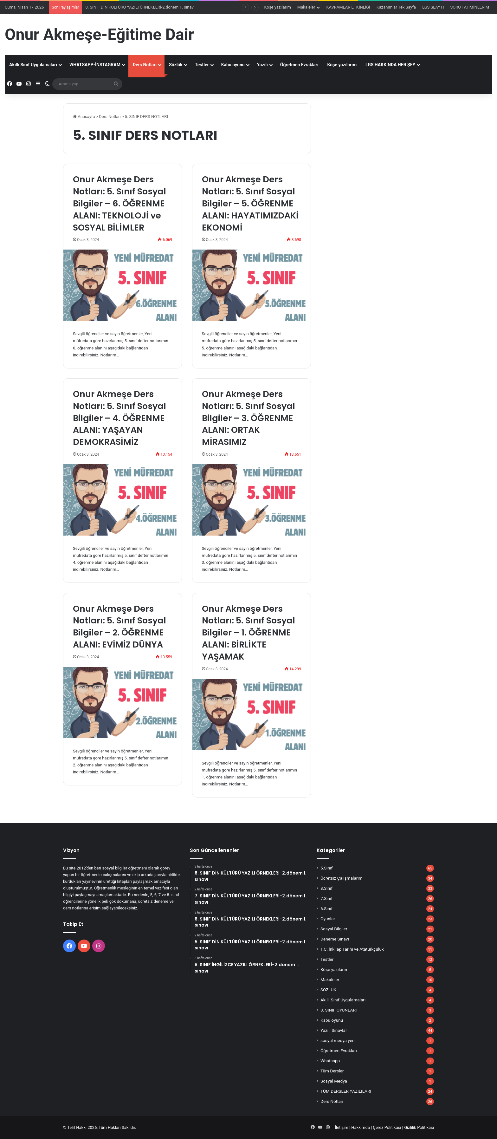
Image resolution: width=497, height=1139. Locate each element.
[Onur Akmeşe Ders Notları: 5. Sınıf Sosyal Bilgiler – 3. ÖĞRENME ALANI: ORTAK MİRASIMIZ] (251, 500)
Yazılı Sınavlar (333, 1030)
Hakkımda (360, 1127)
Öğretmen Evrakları (299, 64)
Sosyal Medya (333, 1081)
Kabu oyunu (233, 64)
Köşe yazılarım (277, 7)
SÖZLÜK (328, 989)
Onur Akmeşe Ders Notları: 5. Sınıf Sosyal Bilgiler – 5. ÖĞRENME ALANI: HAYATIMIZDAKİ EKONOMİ (250, 203)
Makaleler (306, 7)
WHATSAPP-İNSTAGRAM (94, 64)
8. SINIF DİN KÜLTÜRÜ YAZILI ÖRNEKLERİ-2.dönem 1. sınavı (140, 7)
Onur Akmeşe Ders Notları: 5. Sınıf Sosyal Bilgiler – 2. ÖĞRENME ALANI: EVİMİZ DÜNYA (119, 626)
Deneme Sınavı (334, 938)
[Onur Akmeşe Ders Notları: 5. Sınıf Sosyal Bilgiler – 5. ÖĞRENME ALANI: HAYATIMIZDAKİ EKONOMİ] (251, 285)
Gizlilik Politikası (419, 1127)
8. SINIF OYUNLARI (338, 1009)
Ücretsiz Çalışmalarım (341, 878)
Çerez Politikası (387, 1127)
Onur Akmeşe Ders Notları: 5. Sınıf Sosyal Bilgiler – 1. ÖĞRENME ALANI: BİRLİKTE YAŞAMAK (248, 632)
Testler (202, 64)
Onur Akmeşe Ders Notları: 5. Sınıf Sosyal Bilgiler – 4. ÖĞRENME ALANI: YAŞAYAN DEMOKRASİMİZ (119, 418)
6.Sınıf (326, 908)
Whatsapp (330, 1060)
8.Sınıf (326, 888)
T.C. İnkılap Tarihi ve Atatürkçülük (352, 949)
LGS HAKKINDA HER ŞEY (390, 64)
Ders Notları (145, 64)
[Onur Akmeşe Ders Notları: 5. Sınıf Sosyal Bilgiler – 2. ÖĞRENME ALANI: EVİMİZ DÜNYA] (122, 702)
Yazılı (262, 64)
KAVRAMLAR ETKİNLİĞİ (348, 7)
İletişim (341, 1127)
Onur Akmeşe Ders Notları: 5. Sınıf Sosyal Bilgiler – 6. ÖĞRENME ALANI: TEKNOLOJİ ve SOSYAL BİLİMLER (119, 203)
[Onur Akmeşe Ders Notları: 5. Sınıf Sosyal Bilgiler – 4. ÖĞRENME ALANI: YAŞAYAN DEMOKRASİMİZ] (122, 500)
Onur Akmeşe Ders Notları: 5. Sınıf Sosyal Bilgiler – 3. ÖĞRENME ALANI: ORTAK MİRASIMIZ (248, 418)
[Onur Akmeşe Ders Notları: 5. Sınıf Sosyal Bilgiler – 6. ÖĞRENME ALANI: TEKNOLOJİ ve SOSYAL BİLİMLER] (122, 285)
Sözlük (176, 64)
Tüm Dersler (332, 1070)
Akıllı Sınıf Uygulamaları (33, 64)
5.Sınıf (326, 867)
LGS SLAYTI (433, 7)
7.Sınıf (326, 898)
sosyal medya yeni (338, 1040)
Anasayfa (84, 116)
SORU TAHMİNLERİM (469, 7)
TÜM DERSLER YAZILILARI (345, 1091)
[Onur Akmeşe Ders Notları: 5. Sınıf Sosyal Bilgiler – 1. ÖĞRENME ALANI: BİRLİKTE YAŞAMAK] (251, 714)
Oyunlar (327, 918)
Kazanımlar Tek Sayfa (396, 7)
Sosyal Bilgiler (333, 928)
